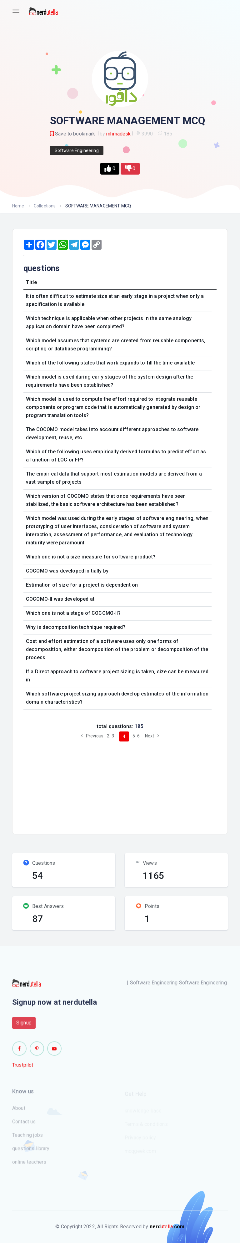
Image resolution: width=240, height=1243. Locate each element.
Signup (24, 1026)
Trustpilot (22, 1069)
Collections (45, 205)
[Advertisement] (130, 785)
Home (18, 205)
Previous (91, 735)
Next (153, 735)
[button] (109, 169)
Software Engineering (77, 150)
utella (167, 1227)
